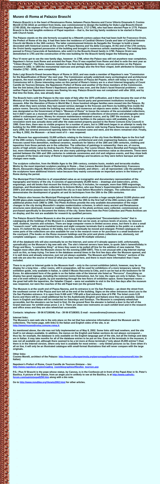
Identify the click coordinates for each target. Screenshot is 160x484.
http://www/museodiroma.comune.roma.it (36, 325)
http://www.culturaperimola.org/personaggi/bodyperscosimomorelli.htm (99, 356)
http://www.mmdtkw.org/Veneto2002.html (42, 382)
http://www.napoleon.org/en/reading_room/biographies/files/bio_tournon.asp (56, 367)
